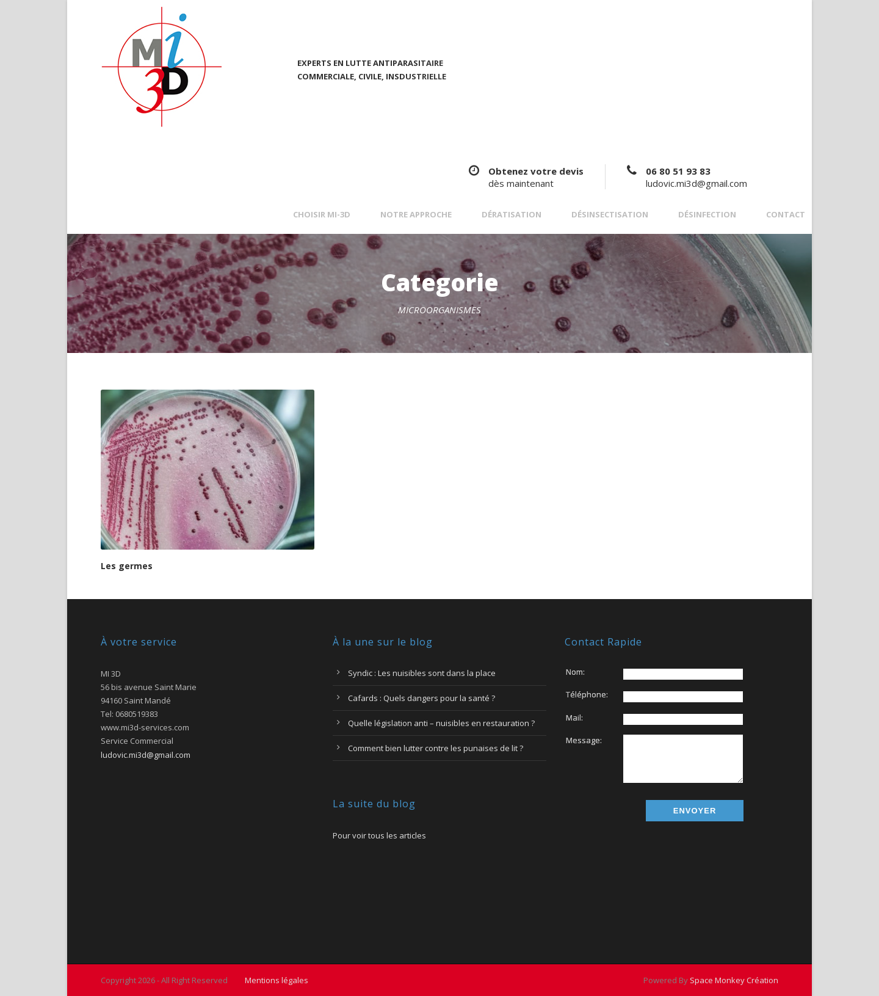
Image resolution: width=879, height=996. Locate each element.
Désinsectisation (609, 215)
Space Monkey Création (734, 980)
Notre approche (416, 215)
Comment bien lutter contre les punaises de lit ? (435, 748)
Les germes (127, 566)
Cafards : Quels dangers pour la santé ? (421, 697)
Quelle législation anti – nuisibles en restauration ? (441, 723)
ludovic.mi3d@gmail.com (696, 183)
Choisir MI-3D (321, 215)
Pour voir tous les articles (379, 835)
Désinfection (707, 215)
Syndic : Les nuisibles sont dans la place (422, 672)
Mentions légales (276, 980)
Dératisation (511, 215)
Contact (785, 215)
